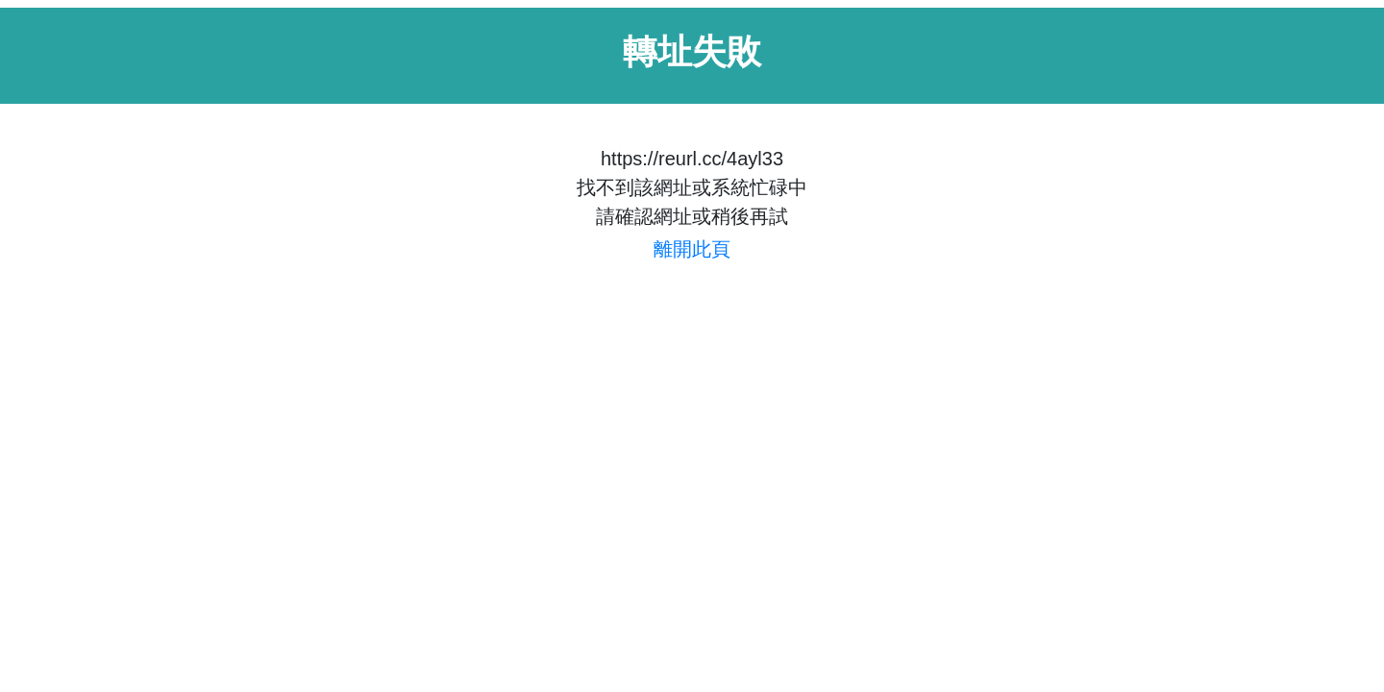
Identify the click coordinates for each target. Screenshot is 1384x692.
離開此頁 (692, 249)
